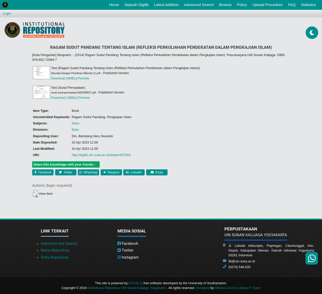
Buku (75, 129)
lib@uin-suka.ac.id (241, 261)
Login (7, 13)
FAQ (292, 5)
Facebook (42, 172)
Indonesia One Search (59, 243)
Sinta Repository (54, 257)
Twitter (65, 172)
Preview (83, 78)
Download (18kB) (63, 98)
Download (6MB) (63, 78)
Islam (75, 123)
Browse (225, 5)
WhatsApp (88, 172)
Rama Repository (55, 250)
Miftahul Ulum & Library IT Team (237, 288)
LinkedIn (134, 172)
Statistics (308, 5)
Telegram (111, 172)
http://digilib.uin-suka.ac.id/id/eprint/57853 (101, 155)
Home (115, 4)
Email (157, 172)
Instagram (128, 257)
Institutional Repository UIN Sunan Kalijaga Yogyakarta (127, 288)
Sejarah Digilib (136, 5)
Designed (203, 288)
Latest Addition (166, 5)
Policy (242, 5)
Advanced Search (199, 5)
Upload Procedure (267, 5)
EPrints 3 (135, 283)
